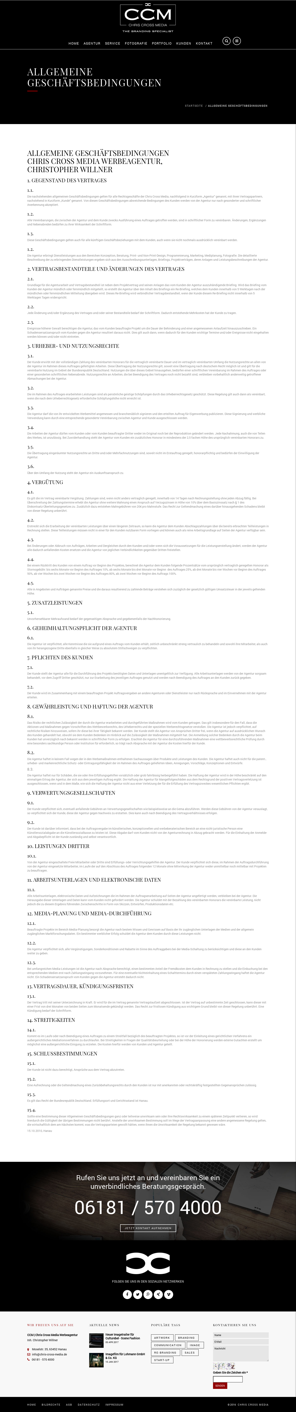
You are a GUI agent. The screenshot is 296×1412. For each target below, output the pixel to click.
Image (195, 1345)
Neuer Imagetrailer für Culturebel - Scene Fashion (122, 1336)
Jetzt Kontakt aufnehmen (148, 1228)
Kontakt (204, 43)
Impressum (114, 1404)
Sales (190, 1352)
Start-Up (162, 1360)
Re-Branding (165, 1352)
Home (74, 43)
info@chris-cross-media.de (47, 1354)
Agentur (92, 43)
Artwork (162, 1338)
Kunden (183, 43)
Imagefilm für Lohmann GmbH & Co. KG (125, 1356)
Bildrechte (51, 1404)
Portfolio (162, 43)
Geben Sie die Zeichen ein (230, 1372)
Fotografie (136, 43)
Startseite (194, 105)
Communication (168, 1345)
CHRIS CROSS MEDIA (253, 1404)
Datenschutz (89, 1404)
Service (112, 43)
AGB (69, 1404)
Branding (186, 1338)
